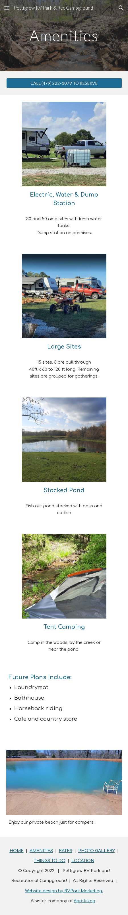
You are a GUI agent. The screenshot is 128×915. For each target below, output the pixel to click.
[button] (7, 8)
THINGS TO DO (49, 860)
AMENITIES (41, 850)
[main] (64, 35)
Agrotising (84, 900)
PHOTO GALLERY (96, 850)
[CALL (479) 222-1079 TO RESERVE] (64, 83)
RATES (65, 850)
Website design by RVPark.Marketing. (64, 891)
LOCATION (82, 860)
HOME (17, 850)
